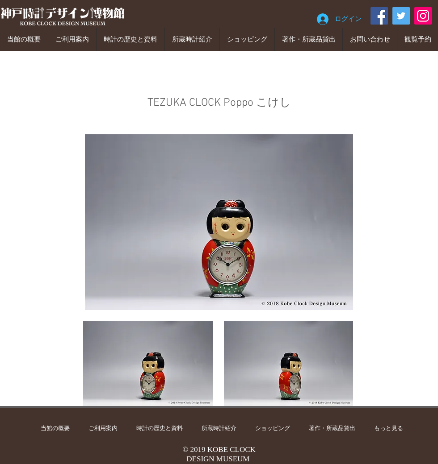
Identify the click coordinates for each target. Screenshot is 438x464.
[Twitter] (401, 16)
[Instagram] (423, 16)
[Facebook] (379, 16)
